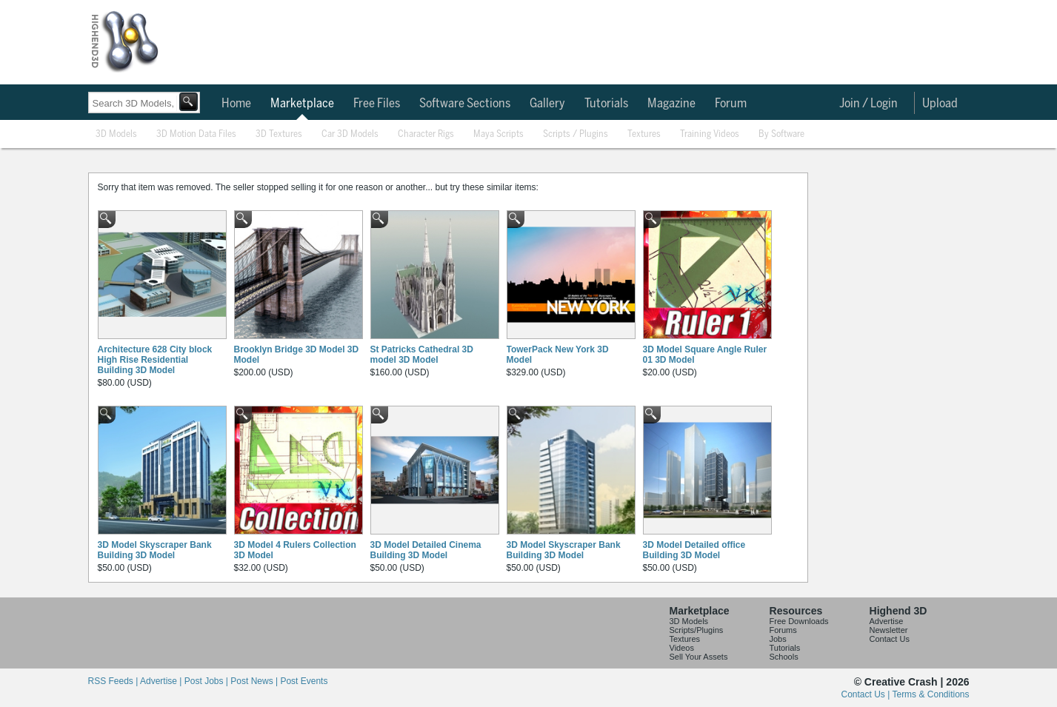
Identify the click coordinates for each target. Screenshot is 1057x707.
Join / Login (868, 104)
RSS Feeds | (114, 681)
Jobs (778, 638)
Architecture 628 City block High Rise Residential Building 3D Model (155, 359)
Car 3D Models (350, 134)
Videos (682, 647)
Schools (784, 656)
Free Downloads (799, 621)
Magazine (671, 104)
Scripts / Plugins (575, 134)
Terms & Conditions (930, 694)
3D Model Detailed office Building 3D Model (694, 550)
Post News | (255, 681)
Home (236, 104)
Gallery (547, 104)
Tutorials (606, 104)
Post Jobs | (207, 681)
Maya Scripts (498, 134)
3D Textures (279, 134)
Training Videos (709, 134)
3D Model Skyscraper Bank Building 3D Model (155, 550)
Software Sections (464, 104)
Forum (731, 104)
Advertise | (162, 681)
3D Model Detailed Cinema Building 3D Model (425, 550)
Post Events (303, 681)
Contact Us (890, 638)
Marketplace (302, 104)
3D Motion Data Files (196, 134)
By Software (781, 134)
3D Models (116, 134)
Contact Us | (867, 694)
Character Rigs (426, 134)
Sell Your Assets (699, 656)
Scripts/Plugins (697, 630)
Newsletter (889, 630)
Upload (940, 104)
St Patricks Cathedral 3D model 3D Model (421, 354)
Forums (783, 630)
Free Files (376, 104)
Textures (644, 134)
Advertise (887, 621)
